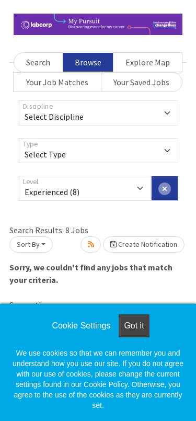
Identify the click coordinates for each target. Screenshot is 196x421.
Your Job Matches (57, 82)
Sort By (28, 244)
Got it (134, 325)
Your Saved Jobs (141, 82)
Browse (88, 62)
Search (38, 62)
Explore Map (147, 62)
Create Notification (143, 244)
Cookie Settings (81, 325)
